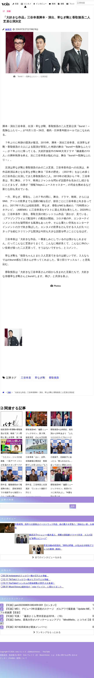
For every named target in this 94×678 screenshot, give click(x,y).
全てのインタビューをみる (47, 557)
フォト (70, 4)
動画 (52, 4)
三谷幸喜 (26, 377)
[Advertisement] (47, 102)
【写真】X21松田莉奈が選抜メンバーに (26, 627)
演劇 (9, 392)
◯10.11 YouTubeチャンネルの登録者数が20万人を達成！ (28, 583)
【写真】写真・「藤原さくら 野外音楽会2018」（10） (34, 616)
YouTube (46, 652)
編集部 (8, 29)
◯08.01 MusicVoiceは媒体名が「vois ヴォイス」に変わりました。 (32, 587)
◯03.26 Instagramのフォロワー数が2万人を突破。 (25, 576)
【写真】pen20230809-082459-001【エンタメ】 (31, 605)
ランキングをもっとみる (47, 632)
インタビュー (40, 4)
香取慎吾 (54, 377)
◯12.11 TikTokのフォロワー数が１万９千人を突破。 (25, 579)
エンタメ (26, 4)
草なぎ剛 (40, 377)
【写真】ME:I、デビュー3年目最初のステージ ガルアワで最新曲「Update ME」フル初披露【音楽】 (46, 610)
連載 (61, 4)
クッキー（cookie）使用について (13, 658)
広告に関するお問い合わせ (66, 655)
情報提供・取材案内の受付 (11, 655)
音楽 (16, 4)
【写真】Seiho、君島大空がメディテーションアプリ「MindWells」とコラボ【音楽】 (45, 621)
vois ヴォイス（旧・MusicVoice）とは (39, 655)
